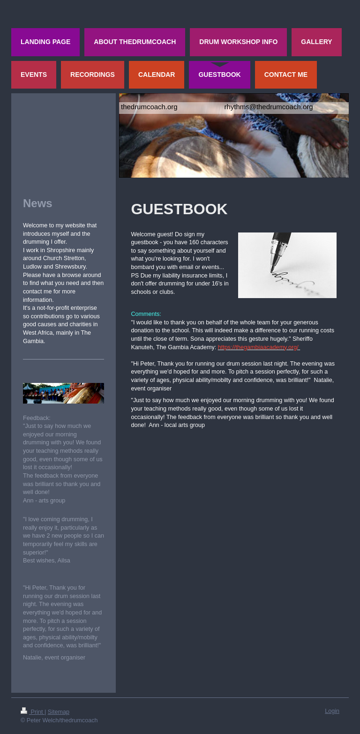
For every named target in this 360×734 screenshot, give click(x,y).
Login (332, 711)
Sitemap (58, 712)
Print (33, 712)
